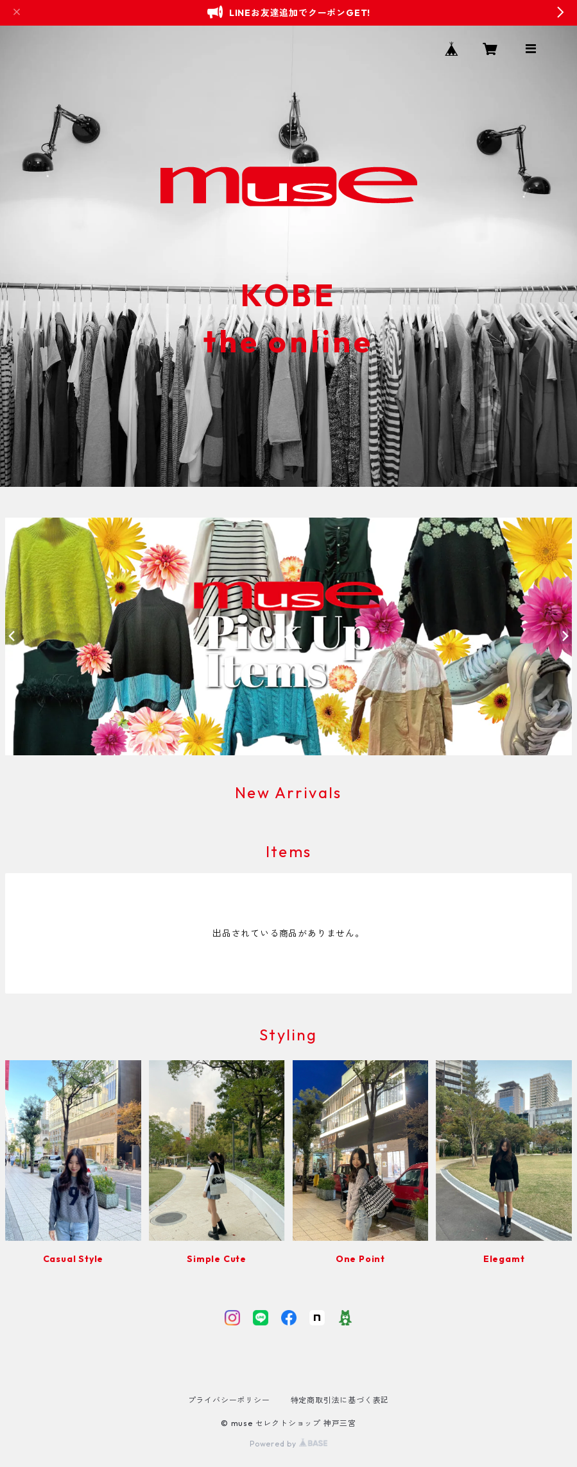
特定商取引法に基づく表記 (340, 1400)
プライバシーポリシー (229, 1400)
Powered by (288, 1443)
